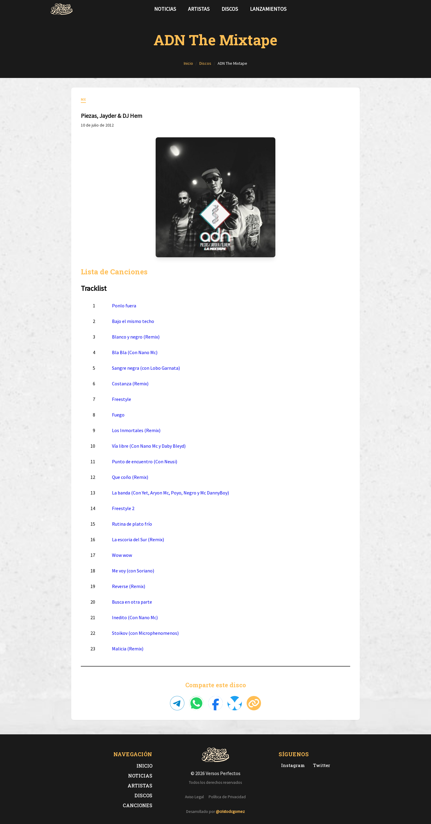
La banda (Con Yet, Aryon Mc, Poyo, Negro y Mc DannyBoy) (170, 493)
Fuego (118, 415)
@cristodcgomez (230, 811)
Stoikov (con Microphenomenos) (145, 633)
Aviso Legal (194, 796)
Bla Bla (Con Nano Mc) (134, 352)
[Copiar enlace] (254, 703)
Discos (229, 9)
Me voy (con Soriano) (133, 571)
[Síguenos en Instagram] (379, 9)
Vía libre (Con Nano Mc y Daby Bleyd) (149, 446)
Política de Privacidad (227, 796)
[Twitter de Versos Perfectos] (320, 765)
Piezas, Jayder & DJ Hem (111, 115)
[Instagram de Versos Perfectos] (292, 765)
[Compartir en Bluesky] (234, 703)
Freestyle (121, 399)
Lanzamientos (268, 9)
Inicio (144, 766)
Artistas (199, 9)
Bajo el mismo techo (133, 321)
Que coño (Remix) (130, 477)
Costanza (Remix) (130, 384)
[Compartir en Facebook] (215, 703)
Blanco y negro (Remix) (136, 337)
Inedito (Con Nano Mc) (135, 617)
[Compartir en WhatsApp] (196, 703)
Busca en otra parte (132, 602)
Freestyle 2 (123, 508)
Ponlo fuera (124, 306)
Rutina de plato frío (132, 524)
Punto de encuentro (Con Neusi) (144, 461)
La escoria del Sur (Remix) (138, 539)
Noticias (165, 9)
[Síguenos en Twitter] (369, 9)
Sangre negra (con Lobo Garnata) (146, 368)
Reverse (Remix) (128, 586)
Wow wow (122, 555)
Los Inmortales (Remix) (136, 430)
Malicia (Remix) (127, 649)
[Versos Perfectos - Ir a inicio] (62, 9)
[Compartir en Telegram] (177, 703)
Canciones (137, 805)
